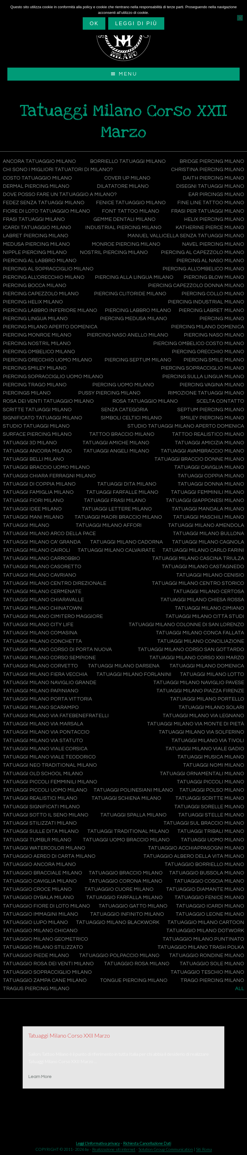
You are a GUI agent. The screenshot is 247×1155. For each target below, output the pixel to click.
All (239, 988)
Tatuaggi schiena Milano (126, 798)
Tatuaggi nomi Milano (213, 765)
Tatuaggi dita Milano (126, 484)
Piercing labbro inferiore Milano (50, 310)
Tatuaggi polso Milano (211, 790)
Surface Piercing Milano (37, 434)
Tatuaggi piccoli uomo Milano (45, 790)
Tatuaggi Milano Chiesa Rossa (202, 600)
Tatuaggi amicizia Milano (209, 442)
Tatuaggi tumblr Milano (37, 839)
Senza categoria (124, 409)
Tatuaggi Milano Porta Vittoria (47, 699)
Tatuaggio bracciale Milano (42, 873)
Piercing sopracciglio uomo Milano (53, 376)
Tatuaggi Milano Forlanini (133, 674)
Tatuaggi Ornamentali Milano (202, 773)
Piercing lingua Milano (35, 318)
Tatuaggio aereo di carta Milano (49, 856)
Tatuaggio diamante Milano (205, 889)
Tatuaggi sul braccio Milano (203, 823)
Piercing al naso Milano (210, 260)
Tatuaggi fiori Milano (33, 500)
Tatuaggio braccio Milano (126, 873)
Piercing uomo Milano (123, 384)
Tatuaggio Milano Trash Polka (200, 947)
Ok (94, 23)
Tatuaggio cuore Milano (119, 889)
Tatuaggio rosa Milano (136, 964)
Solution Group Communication (166, 1149)
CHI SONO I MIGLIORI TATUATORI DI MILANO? (58, 170)
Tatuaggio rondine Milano (206, 955)
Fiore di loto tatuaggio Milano (46, 211)
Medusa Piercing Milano (36, 244)
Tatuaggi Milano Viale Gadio (204, 748)
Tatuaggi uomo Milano (212, 839)
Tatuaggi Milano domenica (206, 666)
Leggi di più (136, 23)
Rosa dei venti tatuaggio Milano (48, 401)
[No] (240, 18)
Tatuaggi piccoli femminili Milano (50, 782)
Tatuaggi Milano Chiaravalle (43, 600)
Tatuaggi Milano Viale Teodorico (49, 757)
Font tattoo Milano (130, 211)
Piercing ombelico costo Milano (198, 343)
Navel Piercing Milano (213, 244)
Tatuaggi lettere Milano (117, 509)
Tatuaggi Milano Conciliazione (200, 641)
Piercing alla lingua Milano (134, 277)
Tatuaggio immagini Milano (40, 914)
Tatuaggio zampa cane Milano (45, 980)
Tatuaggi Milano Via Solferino (201, 732)
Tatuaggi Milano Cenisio (210, 575)
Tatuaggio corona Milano (125, 881)
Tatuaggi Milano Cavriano (39, 575)
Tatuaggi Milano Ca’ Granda (42, 542)
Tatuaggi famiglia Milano (38, 492)
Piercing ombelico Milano (39, 351)
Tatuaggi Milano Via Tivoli (207, 740)
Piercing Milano (221, 318)
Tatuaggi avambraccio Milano (202, 451)
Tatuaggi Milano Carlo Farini (203, 550)
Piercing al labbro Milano (39, 260)
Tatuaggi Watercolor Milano (44, 848)
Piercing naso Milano (214, 335)
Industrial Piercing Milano (123, 227)
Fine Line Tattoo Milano (210, 203)
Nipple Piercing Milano (35, 252)
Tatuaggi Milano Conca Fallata (200, 633)
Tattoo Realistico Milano (208, 434)
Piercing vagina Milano (212, 384)
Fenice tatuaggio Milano (131, 203)
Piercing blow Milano (214, 277)
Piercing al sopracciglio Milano (48, 269)
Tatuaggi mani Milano (33, 517)
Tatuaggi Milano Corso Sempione (49, 657)
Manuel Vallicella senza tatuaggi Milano (185, 236)
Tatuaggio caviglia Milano (40, 881)
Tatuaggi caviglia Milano (209, 467)
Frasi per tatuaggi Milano (207, 211)
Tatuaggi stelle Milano (211, 815)
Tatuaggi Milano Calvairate (116, 550)
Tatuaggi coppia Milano (211, 476)
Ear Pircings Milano (216, 194)
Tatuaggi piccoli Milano (210, 782)
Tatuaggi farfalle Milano (122, 492)
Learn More (40, 1077)
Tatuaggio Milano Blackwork (117, 922)
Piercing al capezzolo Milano (202, 252)
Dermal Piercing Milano (36, 186)
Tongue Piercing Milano (133, 980)
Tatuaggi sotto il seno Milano (45, 815)
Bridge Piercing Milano (212, 161)
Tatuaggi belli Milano (33, 459)
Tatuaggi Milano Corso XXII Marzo (196, 657)
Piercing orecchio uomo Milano (47, 360)
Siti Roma (204, 1149)
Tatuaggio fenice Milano (209, 897)
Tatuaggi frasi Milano (115, 500)
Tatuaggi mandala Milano (208, 509)
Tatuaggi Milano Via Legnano (203, 715)
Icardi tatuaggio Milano (37, 227)
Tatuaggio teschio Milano (207, 972)
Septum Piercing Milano (210, 409)
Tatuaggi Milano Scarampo (41, 707)
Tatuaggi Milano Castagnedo (203, 567)
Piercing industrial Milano (206, 302)
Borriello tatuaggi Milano (128, 161)
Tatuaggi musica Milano (210, 757)
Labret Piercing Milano (35, 236)
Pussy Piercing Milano (109, 393)
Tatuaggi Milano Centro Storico (198, 583)
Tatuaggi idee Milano (32, 509)
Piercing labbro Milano (138, 310)
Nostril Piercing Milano (114, 252)
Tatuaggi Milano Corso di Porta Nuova (57, 649)
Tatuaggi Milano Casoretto (42, 567)
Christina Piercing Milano (207, 170)
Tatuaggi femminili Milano (207, 492)
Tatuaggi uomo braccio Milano (126, 839)
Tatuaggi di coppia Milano (39, 484)
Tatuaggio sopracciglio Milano (47, 972)
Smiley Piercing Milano (212, 418)
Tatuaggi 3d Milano (30, 442)
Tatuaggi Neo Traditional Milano (50, 765)
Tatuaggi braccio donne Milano (199, 459)
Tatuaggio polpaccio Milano (119, 955)
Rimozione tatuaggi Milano (206, 393)
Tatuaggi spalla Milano (133, 815)
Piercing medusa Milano (133, 318)
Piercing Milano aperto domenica (50, 326)
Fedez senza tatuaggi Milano (43, 203)
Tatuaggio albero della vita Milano (193, 856)
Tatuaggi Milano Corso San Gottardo (191, 649)
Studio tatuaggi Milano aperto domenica (185, 426)
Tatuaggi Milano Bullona (208, 533)
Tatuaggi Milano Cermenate (42, 591)
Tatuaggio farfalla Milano (124, 897)
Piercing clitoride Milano (130, 293)
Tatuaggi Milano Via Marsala (43, 724)
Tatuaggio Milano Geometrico (45, 939)
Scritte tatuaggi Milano (37, 409)
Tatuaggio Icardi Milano (210, 906)
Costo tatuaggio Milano (37, 178)
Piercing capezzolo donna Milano (196, 285)
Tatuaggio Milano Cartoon (205, 922)
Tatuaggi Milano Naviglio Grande (49, 682)
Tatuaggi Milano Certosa (208, 591)
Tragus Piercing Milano (36, 988)
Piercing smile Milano (214, 360)
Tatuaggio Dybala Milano (38, 897)
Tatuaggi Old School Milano (43, 773)
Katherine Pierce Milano (210, 227)
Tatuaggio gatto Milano (133, 906)
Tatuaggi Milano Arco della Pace (49, 533)
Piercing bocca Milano (34, 285)
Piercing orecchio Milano (208, 351)
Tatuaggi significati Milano (41, 806)
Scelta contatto (220, 401)
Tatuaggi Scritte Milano (209, 798)
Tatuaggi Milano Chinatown (42, 608)
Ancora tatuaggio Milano (39, 161)
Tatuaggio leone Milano (210, 914)
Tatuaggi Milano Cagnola (208, 542)
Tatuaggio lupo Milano (35, 922)
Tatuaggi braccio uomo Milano (46, 467)
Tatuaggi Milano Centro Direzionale (54, 583)
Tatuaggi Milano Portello (207, 699)
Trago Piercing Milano (212, 980)
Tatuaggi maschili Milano (208, 517)
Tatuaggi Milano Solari (211, 707)
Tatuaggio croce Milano (37, 889)
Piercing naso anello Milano (127, 335)
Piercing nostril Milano (37, 343)
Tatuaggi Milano (26, 525)
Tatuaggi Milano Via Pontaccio (46, 732)
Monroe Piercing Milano (126, 244)
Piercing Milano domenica (207, 326)
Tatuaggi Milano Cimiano (209, 608)
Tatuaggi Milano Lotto (212, 674)
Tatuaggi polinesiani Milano (133, 790)
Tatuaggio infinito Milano (127, 914)
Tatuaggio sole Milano (212, 964)
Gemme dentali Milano (124, 219)
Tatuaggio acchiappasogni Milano (196, 848)
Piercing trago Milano (35, 384)
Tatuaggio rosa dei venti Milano (48, 964)
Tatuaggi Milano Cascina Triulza (198, 558)
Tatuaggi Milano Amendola (206, 525)
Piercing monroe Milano (37, 335)
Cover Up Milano (127, 178)
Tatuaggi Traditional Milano (128, 831)
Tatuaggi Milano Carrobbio (41, 558)
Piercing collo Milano (213, 293)
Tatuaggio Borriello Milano (204, 864)
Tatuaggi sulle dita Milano (41, 831)
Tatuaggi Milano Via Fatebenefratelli (56, 715)
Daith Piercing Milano (213, 178)
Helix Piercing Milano (214, 219)
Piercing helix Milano (33, 302)
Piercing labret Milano (211, 310)
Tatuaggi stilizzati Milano (40, 823)
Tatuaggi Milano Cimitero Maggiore (53, 616)
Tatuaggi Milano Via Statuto (43, 740)
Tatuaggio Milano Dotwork (205, 931)
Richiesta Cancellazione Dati (147, 1143)
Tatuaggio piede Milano (36, 955)
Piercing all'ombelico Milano (203, 269)
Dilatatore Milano (123, 186)
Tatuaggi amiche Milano (115, 442)
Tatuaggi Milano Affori (109, 525)
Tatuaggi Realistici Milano (40, 798)
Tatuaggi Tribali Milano (210, 831)
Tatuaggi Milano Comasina (40, 633)
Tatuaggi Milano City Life (38, 624)
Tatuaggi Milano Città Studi (204, 616)
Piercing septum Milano (138, 360)
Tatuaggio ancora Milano (39, 864)
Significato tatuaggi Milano (42, 418)
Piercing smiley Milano (35, 368)
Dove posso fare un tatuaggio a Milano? (60, 194)
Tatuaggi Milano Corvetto (40, 666)
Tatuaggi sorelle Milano (209, 806)
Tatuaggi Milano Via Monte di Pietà (195, 724)
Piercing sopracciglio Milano (202, 368)
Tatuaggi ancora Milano (37, 451)
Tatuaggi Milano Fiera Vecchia (45, 674)
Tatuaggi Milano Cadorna (126, 542)
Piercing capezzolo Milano (41, 293)
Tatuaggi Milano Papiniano (40, 690)
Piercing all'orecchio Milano (43, 277)
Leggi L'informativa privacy (98, 1143)
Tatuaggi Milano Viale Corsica (45, 748)
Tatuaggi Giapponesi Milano (205, 500)
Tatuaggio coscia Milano (209, 881)
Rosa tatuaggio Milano (145, 401)
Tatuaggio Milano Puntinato (203, 939)
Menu (128, 74)
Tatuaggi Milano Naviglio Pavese (198, 682)
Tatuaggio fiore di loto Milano (46, 906)
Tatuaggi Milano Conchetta (42, 641)
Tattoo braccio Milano (121, 434)
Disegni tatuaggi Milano (210, 186)
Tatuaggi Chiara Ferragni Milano (49, 476)
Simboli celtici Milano (131, 418)
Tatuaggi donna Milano (211, 484)
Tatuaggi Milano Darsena (123, 666)
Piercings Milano (27, 393)
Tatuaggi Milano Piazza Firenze (200, 690)
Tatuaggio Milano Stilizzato (43, 947)
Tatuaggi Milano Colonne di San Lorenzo (186, 624)
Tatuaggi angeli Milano (116, 451)
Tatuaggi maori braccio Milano (118, 517)
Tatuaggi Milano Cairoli (36, 550)
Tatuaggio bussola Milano (206, 873)
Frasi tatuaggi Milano (34, 219)
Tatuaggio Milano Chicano (40, 931)
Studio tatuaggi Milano (36, 426)
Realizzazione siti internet (113, 1149)
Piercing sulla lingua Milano (203, 376)
